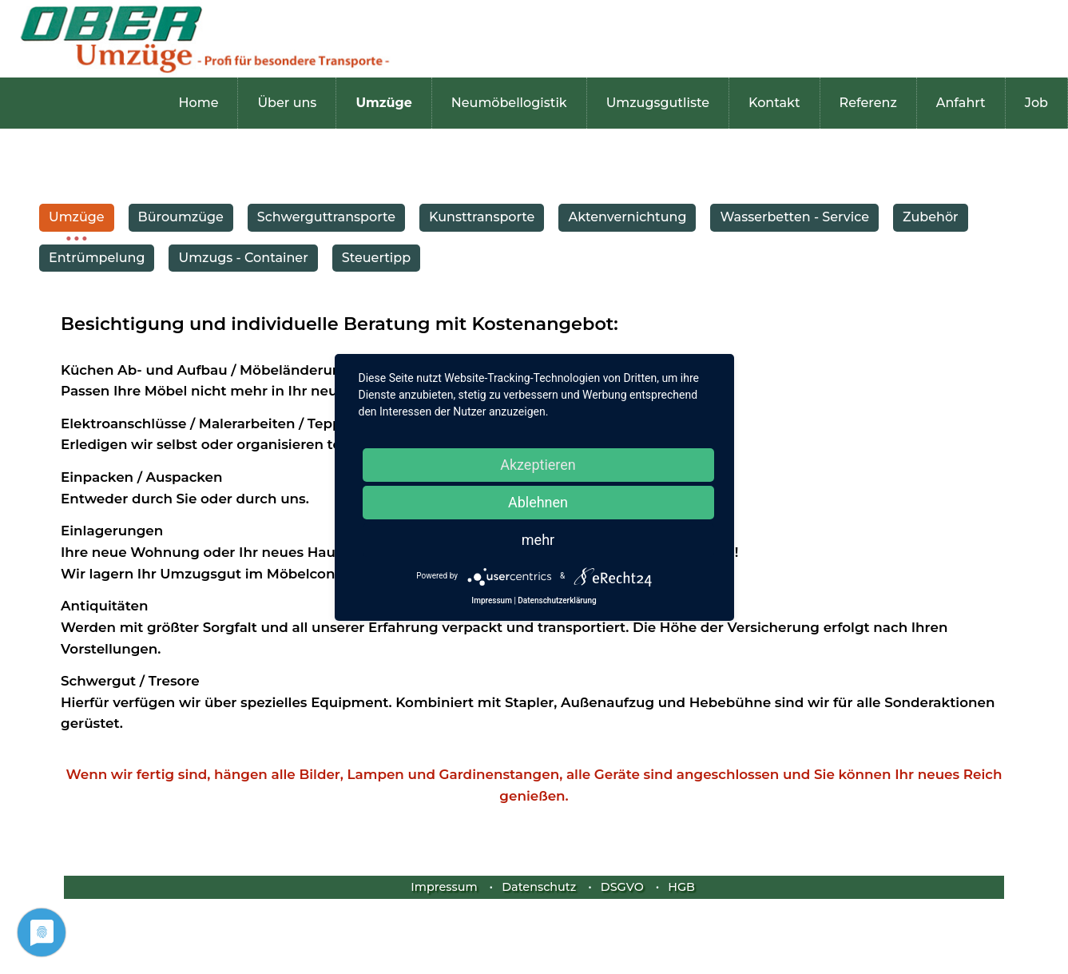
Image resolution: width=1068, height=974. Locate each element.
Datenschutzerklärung (557, 600)
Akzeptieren (538, 464)
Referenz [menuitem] (868, 102)
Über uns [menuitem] (286, 102)
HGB (681, 887)
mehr (538, 539)
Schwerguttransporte (326, 217)
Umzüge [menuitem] (383, 102)
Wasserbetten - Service (794, 217)
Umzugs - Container (243, 257)
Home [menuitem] (199, 102)
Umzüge (77, 217)
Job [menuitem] (1036, 102)
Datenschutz (539, 887)
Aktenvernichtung (627, 217)
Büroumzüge (181, 217)
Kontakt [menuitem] (774, 102)
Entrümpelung (97, 257)
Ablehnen (538, 502)
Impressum (444, 887)
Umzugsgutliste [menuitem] (657, 102)
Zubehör (931, 217)
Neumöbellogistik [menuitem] (509, 102)
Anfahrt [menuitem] (961, 102)
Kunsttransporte (481, 217)
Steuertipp (376, 257)
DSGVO (622, 887)
